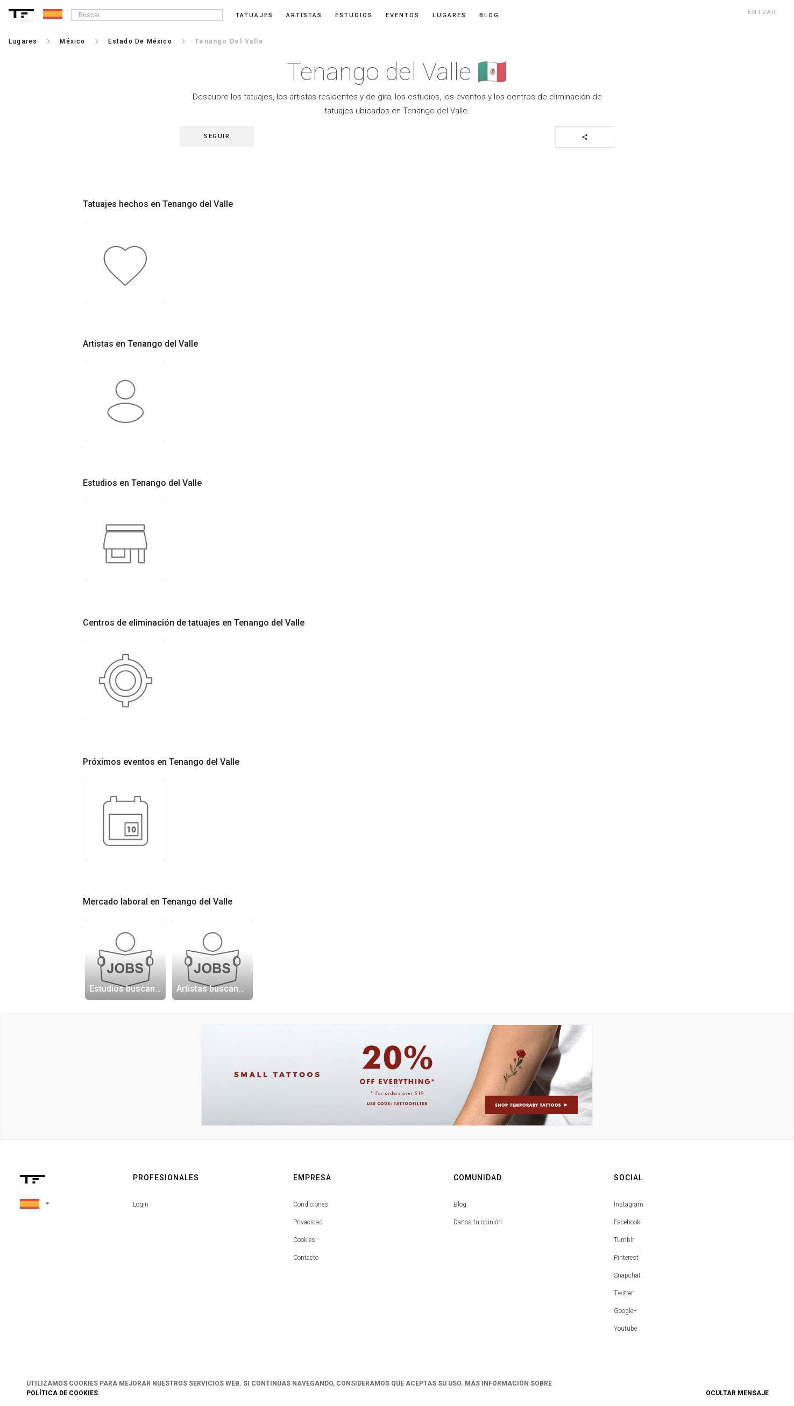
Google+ (625, 1311)
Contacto (305, 1257)
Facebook (627, 1222)
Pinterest (626, 1257)
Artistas (304, 15)
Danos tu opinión (477, 1222)
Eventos (403, 15)
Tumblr (624, 1240)
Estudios (354, 15)
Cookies (304, 1240)
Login (140, 1204)
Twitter (623, 1293)
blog (489, 15)
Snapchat (627, 1275)
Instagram (628, 1204)
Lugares (449, 15)
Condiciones (310, 1204)
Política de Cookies (62, 1393)
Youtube (625, 1328)
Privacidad (308, 1222)
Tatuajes (254, 15)
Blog (459, 1204)
